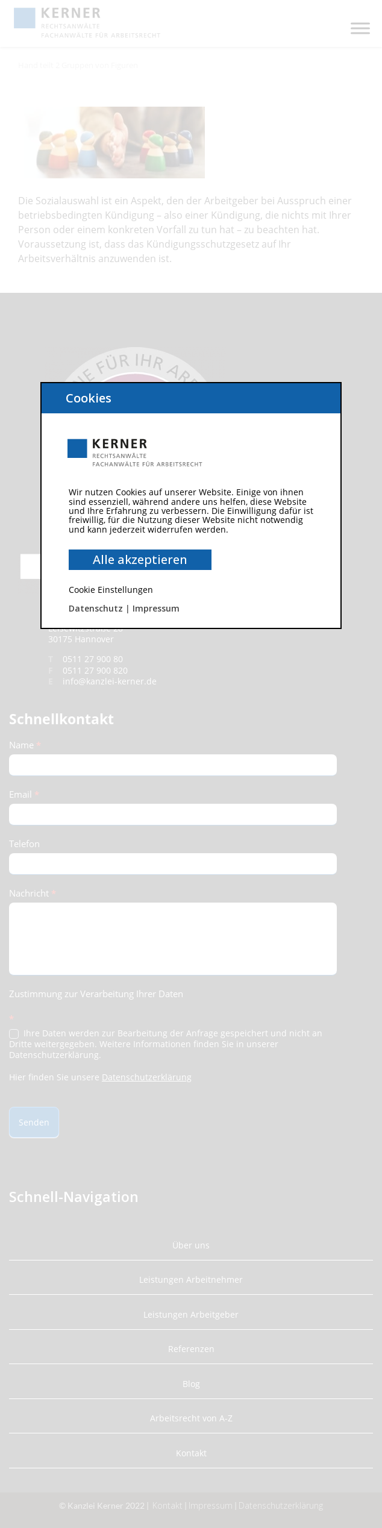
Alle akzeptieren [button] (140, 559)
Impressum (156, 608)
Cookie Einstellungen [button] (111, 589)
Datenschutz (96, 608)
